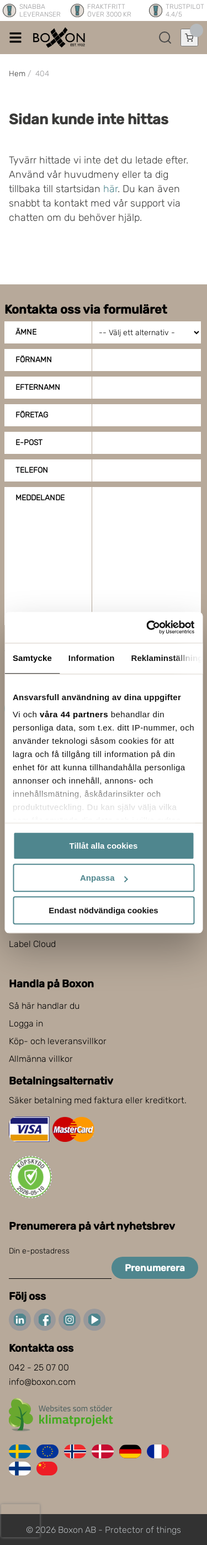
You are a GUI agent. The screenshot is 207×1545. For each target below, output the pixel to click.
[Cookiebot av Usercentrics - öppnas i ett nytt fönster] (147, 627)
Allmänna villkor (41, 1059)
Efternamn (37, 387)
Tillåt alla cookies (104, 845)
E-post (29, 442)
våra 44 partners (74, 714)
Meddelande (40, 497)
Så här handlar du (44, 1006)
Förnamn (33, 359)
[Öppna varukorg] (189, 37)
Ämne (25, 332)
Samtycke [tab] (32, 658)
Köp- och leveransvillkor (58, 1041)
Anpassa (104, 877)
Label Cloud (32, 944)
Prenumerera (155, 1267)
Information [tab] (91, 658)
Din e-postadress (39, 1251)
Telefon (31, 470)
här (110, 189)
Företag (31, 415)
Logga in (26, 1023)
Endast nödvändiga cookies (103, 910)
